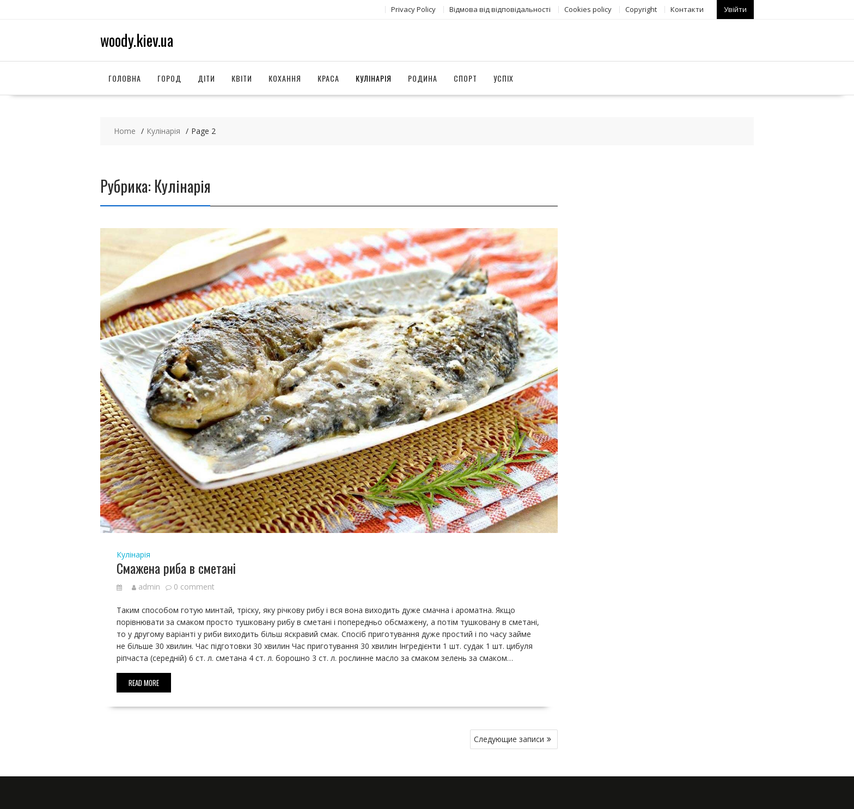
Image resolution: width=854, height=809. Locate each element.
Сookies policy (588, 9)
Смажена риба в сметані (176, 568)
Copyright (641, 9)
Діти (206, 78)
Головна (124, 78)
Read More (144, 682)
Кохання (285, 78)
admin (146, 586)
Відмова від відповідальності (500, 9)
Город (169, 78)
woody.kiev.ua (136, 40)
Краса (328, 78)
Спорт (465, 78)
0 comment (194, 586)
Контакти (687, 9)
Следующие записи (509, 739)
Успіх (503, 78)
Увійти (735, 9)
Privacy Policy (413, 9)
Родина (422, 78)
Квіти (241, 78)
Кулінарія (374, 78)
